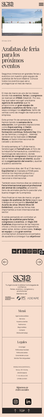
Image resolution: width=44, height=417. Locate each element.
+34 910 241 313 (23, 376)
